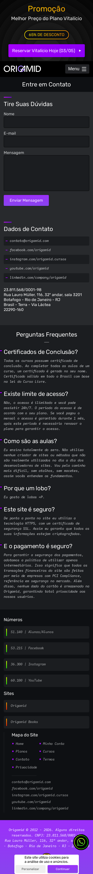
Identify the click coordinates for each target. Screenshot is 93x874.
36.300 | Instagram (28, 664)
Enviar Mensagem (26, 200)
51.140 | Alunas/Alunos (32, 632)
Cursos (49, 751)
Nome (9, 114)
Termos (49, 759)
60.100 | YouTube (26, 680)
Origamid (18, 706)
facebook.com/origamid (30, 250)
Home (19, 744)
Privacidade (26, 767)
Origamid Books (24, 722)
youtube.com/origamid (29, 268)
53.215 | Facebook (27, 648)
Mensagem (14, 152)
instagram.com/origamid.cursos (38, 259)
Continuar (63, 869)
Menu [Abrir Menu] (73, 68)
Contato (22, 759)
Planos (21, 751)
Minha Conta (53, 744)
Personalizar (30, 869)
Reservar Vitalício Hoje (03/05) (43, 50)
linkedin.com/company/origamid (38, 277)
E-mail (10, 133)
